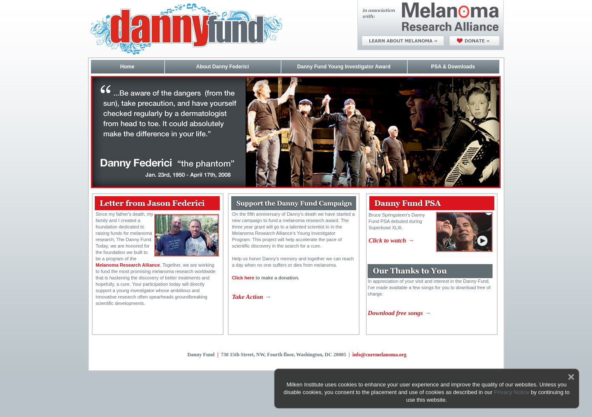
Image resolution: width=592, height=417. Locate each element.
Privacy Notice (511, 392)
